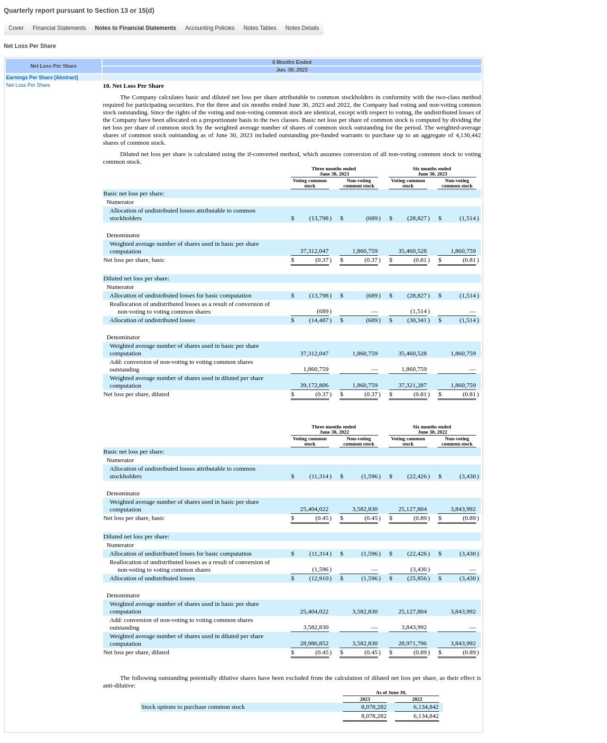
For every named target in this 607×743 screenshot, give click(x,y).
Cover (16, 28)
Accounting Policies (209, 28)
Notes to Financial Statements (135, 28)
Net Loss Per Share (28, 85)
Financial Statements (59, 28)
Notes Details (302, 28)
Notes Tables (260, 28)
